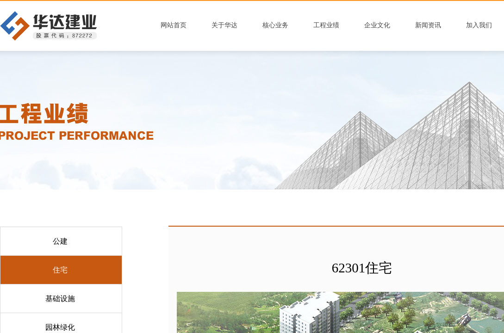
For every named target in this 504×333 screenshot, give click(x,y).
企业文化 (377, 25)
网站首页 (174, 25)
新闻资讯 (428, 25)
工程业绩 (326, 25)
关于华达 (224, 25)
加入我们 (479, 25)
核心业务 (275, 25)
